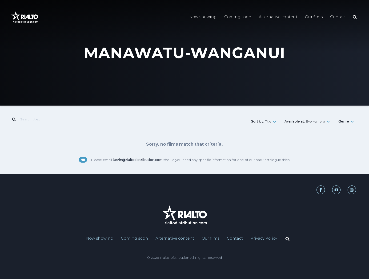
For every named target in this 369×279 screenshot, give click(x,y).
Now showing (203, 17)
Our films (314, 17)
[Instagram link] (350, 189)
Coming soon (237, 17)
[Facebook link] (320, 189)
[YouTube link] (334, 189)
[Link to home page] (24, 17)
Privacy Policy (263, 238)
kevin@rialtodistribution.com (137, 160)
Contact (338, 17)
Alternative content (278, 17)
